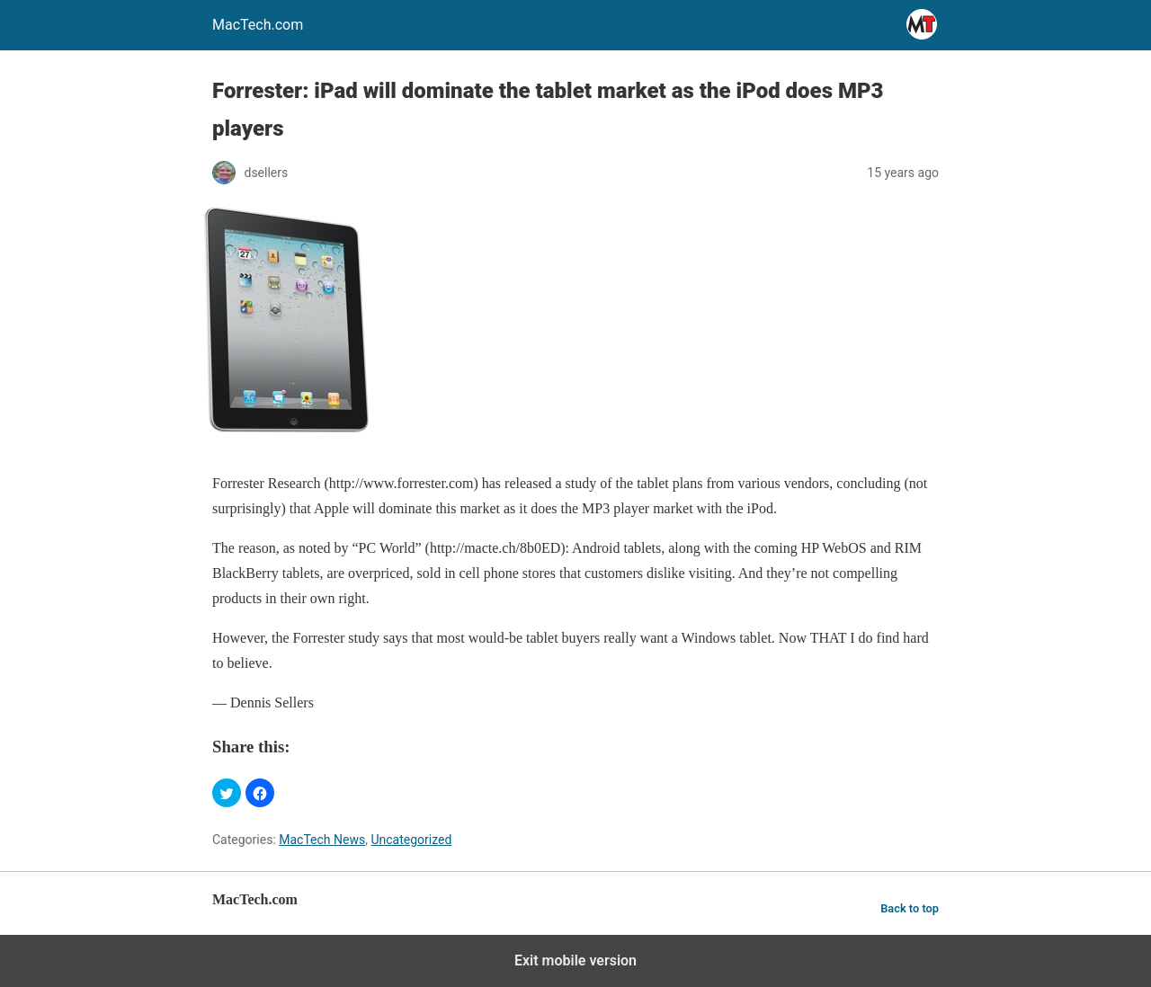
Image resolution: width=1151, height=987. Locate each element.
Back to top (909, 908)
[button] (226, 792)
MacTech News (322, 839)
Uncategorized (410, 839)
